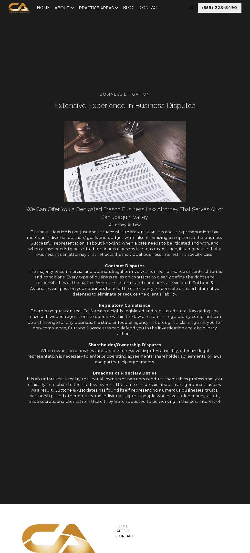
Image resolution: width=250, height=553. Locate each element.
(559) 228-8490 (219, 7)
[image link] (39, 532)
